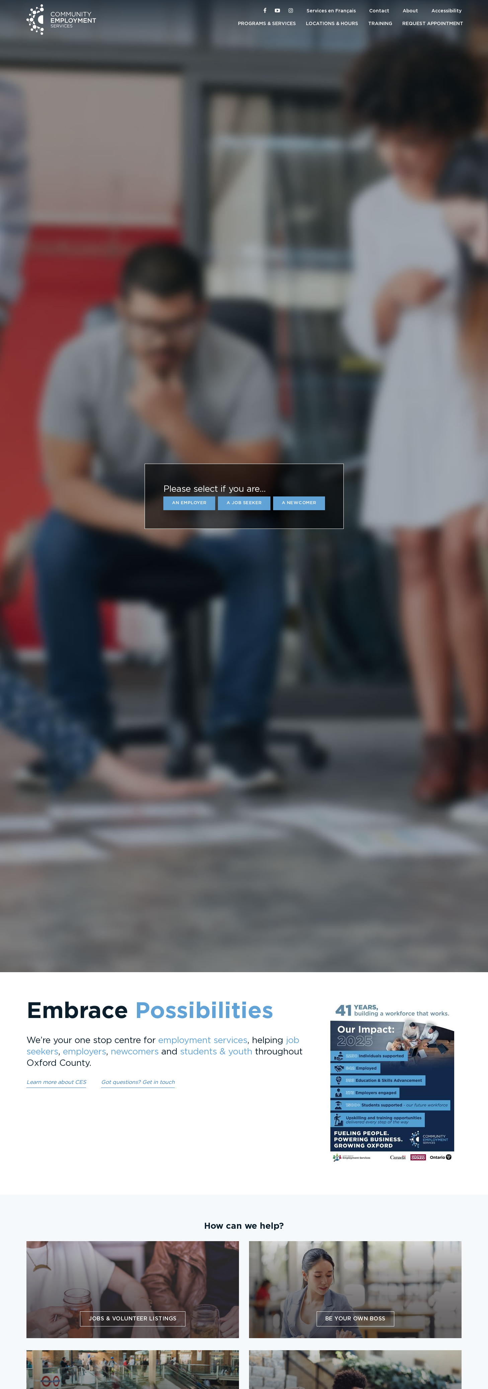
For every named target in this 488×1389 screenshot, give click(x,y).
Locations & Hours (332, 23)
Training (380, 23)
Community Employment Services (61, 19)
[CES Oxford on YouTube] (277, 11)
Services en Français (331, 11)
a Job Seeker (244, 503)
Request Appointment (432, 23)
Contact (379, 11)
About (410, 11)
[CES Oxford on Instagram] (291, 11)
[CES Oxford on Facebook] (265, 11)
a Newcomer (299, 503)
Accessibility (446, 11)
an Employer (189, 503)
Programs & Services (267, 23)
